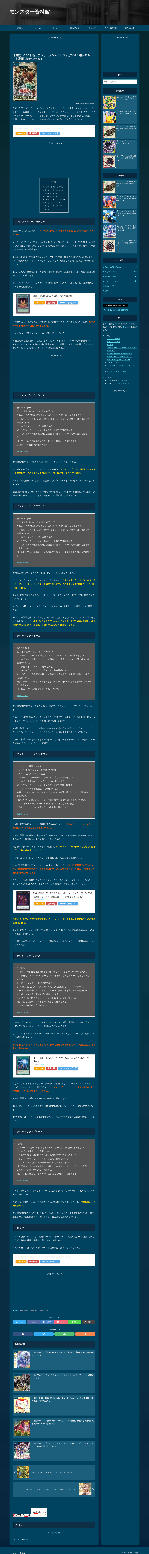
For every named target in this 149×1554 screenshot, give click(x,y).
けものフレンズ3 (121, 271)
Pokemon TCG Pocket (121, 267)
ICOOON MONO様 (122, 383)
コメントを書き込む (54, 1538)
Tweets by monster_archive (115, 310)
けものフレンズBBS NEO (116, 371)
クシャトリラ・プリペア (53, 210)
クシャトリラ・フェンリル (54, 191)
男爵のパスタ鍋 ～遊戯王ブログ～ (119, 357)
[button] (135, 82)
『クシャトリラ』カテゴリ (54, 187)
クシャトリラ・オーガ (52, 198)
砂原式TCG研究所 (113, 339)
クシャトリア (25, 1315)
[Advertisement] (54, 44)
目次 (51, 182)
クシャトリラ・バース (52, 206)
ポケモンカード (121, 276)
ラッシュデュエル (121, 281)
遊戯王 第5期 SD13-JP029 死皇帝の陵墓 (52, 300)
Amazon (21, 133)
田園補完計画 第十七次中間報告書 (119, 354)
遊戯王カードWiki (22, 456)
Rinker (42, 303)
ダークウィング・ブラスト (39, 1315)
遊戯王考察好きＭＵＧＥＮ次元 (118, 360)
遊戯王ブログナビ (113, 342)
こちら (125, 327)
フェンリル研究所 (113, 362)
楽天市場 (33, 133)
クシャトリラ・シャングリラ (55, 202)
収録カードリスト (121, 286)
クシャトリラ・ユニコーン (54, 195)
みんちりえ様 (122, 380)
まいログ (110, 345)
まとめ (45, 213)
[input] (120, 81)
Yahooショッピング (50, 133)
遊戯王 (16, 1315)
